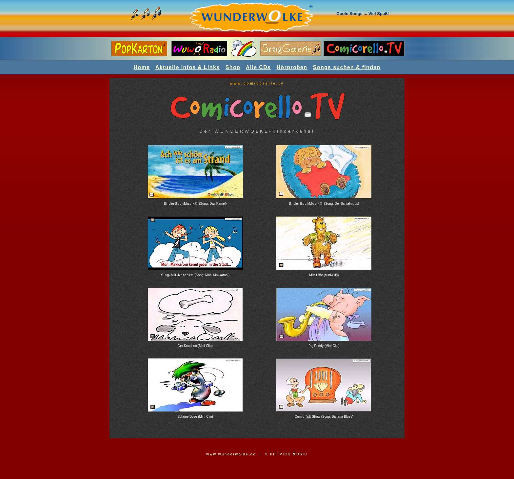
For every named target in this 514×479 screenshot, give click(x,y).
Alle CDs (258, 67)
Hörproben (292, 67)
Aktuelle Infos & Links (187, 67)
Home (141, 67)
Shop (233, 67)
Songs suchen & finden (347, 67)
